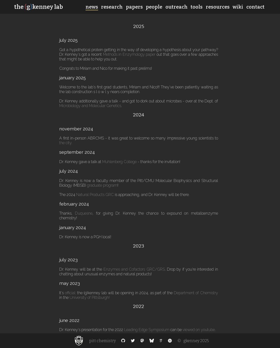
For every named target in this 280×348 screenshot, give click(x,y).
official (70, 293)
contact (255, 7)
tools (197, 7)
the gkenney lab (38, 6)
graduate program (102, 185)
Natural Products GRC (95, 194)
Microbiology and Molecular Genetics (90, 105)
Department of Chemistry (196, 293)
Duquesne (83, 213)
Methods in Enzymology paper (129, 54)
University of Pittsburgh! (90, 297)
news (92, 7)
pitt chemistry (102, 340)
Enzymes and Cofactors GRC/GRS (134, 269)
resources (218, 7)
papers (134, 7)
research (112, 7)
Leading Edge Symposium (146, 329)
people (154, 7)
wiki (238, 7)
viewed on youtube (199, 329)
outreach (176, 7)
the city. (65, 142)
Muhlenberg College (119, 161)
